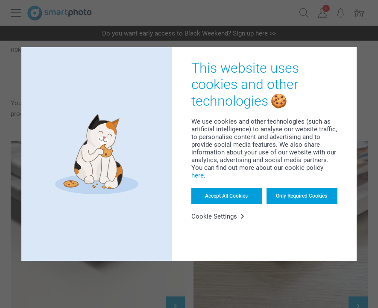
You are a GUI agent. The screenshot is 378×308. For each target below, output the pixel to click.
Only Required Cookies (301, 196)
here (197, 175)
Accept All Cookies (226, 196)
